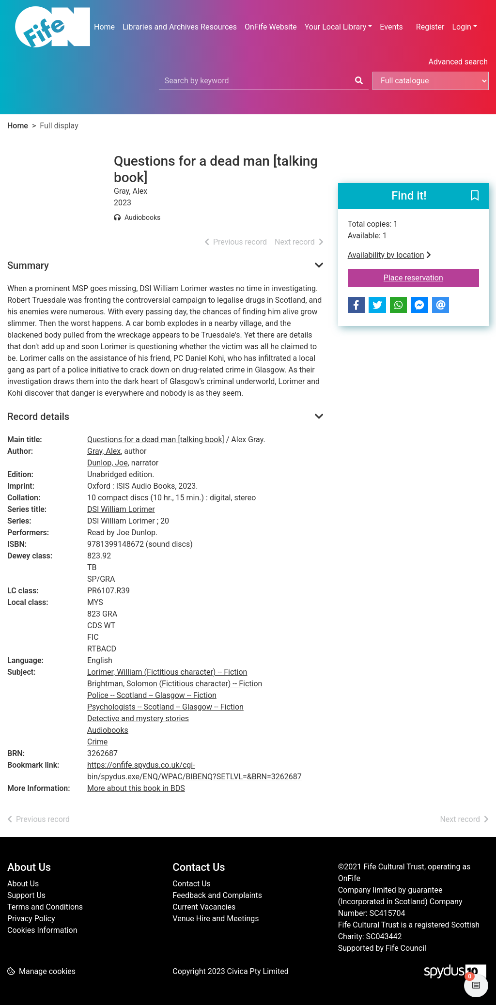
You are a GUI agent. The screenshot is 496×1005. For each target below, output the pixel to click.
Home (104, 26)
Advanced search (458, 61)
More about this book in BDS (136, 788)
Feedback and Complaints (217, 895)
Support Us (26, 895)
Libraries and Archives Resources (180, 26)
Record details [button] (38, 416)
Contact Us (191, 883)
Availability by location (389, 255)
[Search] (359, 81)
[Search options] (430, 81)
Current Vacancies (203, 907)
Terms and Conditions (45, 907)
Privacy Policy (31, 918)
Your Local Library (336, 26)
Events (391, 26)
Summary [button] (28, 265)
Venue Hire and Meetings (215, 918)
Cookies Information (42, 930)
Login (461, 26)
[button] (474, 196)
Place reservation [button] (431, 277)
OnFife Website (271, 26)
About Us (23, 883)
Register (430, 26)
